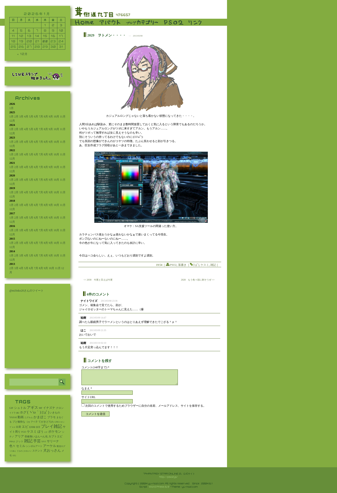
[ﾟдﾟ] (196, 265)
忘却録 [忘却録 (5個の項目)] (32, 427)
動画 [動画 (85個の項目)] (21, 417)
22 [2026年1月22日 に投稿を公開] (45, 41)
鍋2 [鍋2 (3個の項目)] (17, 413)
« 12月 (22, 54)
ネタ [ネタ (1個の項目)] (13, 427)
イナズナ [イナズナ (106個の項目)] (49, 407)
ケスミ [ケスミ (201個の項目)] (32, 431)
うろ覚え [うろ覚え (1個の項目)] (12, 451)
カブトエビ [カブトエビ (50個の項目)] (55, 436)
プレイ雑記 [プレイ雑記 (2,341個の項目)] (51, 426)
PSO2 (173, 265)
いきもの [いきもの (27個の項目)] (55, 412)
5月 (31, 116)
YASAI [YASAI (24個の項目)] (13, 417)
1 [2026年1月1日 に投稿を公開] (45, 25)
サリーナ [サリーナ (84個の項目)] (53, 441)
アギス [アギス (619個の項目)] (32, 407)
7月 (41, 116)
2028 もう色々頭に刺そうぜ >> (198, 279)
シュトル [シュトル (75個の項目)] (20, 407)
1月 (11, 108)
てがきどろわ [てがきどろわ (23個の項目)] (46, 421)
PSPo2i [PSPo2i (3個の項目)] (12, 442)
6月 (36, 116)
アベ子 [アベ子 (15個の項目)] (34, 421)
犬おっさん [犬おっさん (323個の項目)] (52, 450)
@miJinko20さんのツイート (26, 290)
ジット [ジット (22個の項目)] (19, 441)
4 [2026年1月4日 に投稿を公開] (13, 30)
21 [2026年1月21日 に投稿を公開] (37, 41)
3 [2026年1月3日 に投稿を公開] (61, 25)
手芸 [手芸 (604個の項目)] (37, 441)
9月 (51, 116)
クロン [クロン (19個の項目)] (60, 408)
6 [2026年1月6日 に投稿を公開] (29, 30)
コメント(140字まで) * (95, 367)
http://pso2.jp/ (168, 476)
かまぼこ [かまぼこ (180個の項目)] (40, 417)
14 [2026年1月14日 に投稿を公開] (37, 36)
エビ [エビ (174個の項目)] (25, 426)
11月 (63, 116)
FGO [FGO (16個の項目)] (23, 432)
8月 (46, 116)
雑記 (213, 265)
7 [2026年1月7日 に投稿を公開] (37, 30)
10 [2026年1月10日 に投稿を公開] (61, 30)
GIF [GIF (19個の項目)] (11, 408)
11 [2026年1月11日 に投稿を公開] (13, 36)
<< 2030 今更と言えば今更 (98, 279)
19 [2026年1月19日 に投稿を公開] (21, 41)
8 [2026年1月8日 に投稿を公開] (45, 30)
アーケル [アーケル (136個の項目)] (49, 446)
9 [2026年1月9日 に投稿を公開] (53, 30)
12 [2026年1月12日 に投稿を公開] (21, 36)
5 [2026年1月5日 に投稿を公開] (21, 30)
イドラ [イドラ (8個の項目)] (12, 413)
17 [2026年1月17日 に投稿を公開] (61, 36)
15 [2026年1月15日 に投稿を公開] (45, 36)
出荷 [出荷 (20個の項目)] (18, 427)
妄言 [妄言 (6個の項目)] (38, 427)
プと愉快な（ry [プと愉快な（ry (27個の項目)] (21, 421)
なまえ (86, 388)
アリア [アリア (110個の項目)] (19, 436)
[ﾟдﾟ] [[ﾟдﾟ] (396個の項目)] (45, 412)
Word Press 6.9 (159, 486)
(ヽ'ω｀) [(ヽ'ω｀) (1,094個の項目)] (34, 412)
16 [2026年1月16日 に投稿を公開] (53, 36)
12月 (12, 120)
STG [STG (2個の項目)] (14, 456)
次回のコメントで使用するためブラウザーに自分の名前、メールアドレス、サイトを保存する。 (145, 405)
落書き (182, 265)
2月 (16, 116)
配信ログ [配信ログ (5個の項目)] (61, 446)
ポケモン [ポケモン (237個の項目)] (54, 431)
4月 (26, 116)
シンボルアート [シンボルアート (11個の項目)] (34, 446)
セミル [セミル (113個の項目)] (20, 446)
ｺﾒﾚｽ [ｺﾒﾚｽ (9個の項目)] (43, 441)
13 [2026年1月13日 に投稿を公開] (29, 36)
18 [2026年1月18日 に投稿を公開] (13, 41)
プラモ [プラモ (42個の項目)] (51, 417)
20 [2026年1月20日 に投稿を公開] (29, 41)
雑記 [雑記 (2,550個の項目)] (28, 440)
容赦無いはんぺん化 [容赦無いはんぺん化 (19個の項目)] (36, 436)
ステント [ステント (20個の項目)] (37, 450)
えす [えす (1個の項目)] (46, 432)
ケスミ (205, 265)
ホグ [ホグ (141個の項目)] (23, 412)
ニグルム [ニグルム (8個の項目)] (28, 417)
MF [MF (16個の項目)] (40, 408)
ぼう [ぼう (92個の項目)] (40, 431)
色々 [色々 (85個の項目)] (12, 446)
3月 (21, 116)
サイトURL (88, 397)
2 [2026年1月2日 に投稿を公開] (53, 25)
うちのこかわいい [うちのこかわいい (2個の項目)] (24, 451)
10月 (56, 116)
